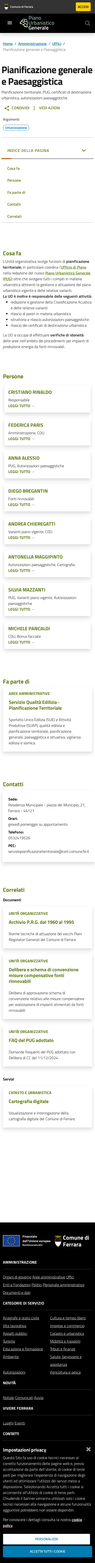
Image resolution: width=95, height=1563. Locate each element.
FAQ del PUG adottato (31, 1040)
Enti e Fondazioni (17, 1287)
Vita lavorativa (14, 1327)
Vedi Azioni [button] (45, 108)
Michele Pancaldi (29, 628)
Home (8, 44)
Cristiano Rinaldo (30, 392)
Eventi (20, 1425)
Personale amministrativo (63, 1287)
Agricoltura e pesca (65, 1374)
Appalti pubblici (15, 1335)
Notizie (8, 1399)
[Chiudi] (88, 1448)
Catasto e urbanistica (67, 1335)
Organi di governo (17, 1279)
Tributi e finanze (62, 1351)
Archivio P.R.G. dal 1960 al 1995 (41, 922)
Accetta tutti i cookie (47, 1551)
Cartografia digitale (29, 1101)
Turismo (9, 1343)
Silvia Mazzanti (26, 590)
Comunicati (24, 1399)
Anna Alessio (24, 458)
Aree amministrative (48, 1279)
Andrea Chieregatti (31, 524)
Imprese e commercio (67, 1327)
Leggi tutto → (21, 406)
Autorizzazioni (14, 1374)
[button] (47, 151)
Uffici (56, 44)
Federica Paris (25, 425)
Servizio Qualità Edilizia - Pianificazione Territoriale (35, 705)
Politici (37, 1287)
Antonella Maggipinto (35, 557)
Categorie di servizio (23, 1305)
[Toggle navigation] (10, 23)
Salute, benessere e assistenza (66, 1362)
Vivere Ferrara (18, 1410)
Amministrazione (32, 44)
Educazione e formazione (23, 1351)
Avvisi (38, 1399)
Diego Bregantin (28, 491)
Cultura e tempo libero (68, 1320)
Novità (9, 1385)
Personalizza (46, 1539)
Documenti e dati (16, 1294)
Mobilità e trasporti (65, 1343)
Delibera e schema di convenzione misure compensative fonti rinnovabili (43, 975)
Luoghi (8, 1425)
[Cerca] (88, 23)
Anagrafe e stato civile (21, 1320)
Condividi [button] (16, 108)
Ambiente (11, 1358)
